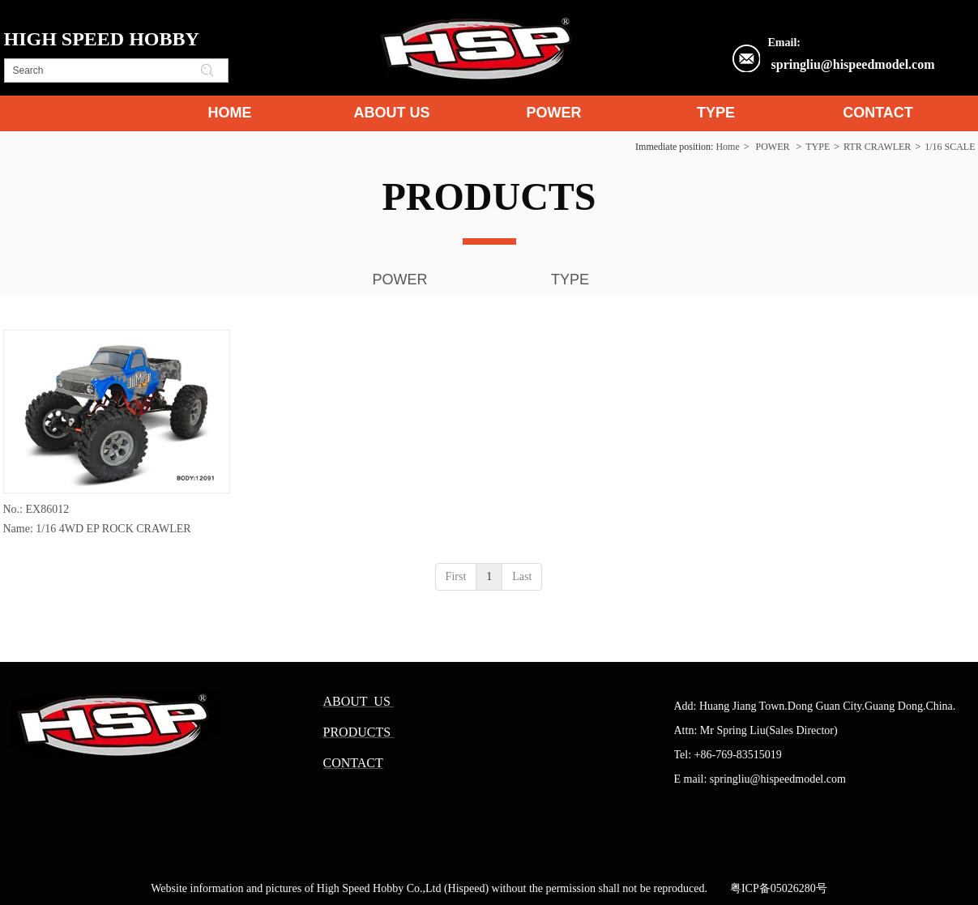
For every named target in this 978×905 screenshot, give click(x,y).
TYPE (817, 146)
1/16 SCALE (950, 146)
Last (522, 576)
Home (727, 146)
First (456, 576)
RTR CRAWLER (877, 146)
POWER (772, 146)
